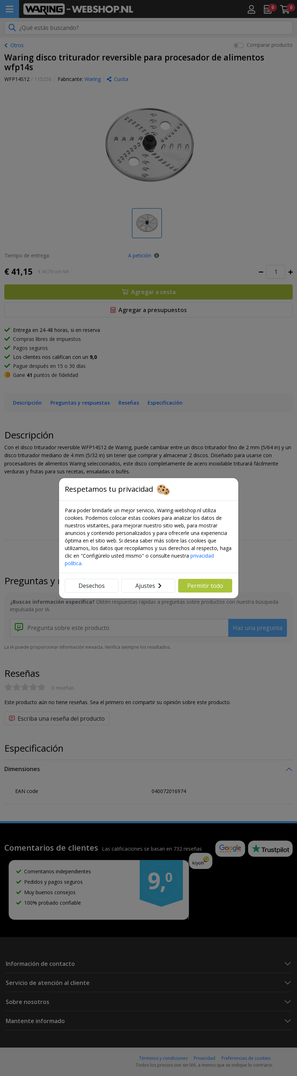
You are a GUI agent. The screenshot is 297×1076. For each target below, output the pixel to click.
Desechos (91, 586)
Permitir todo (205, 586)
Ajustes (148, 586)
